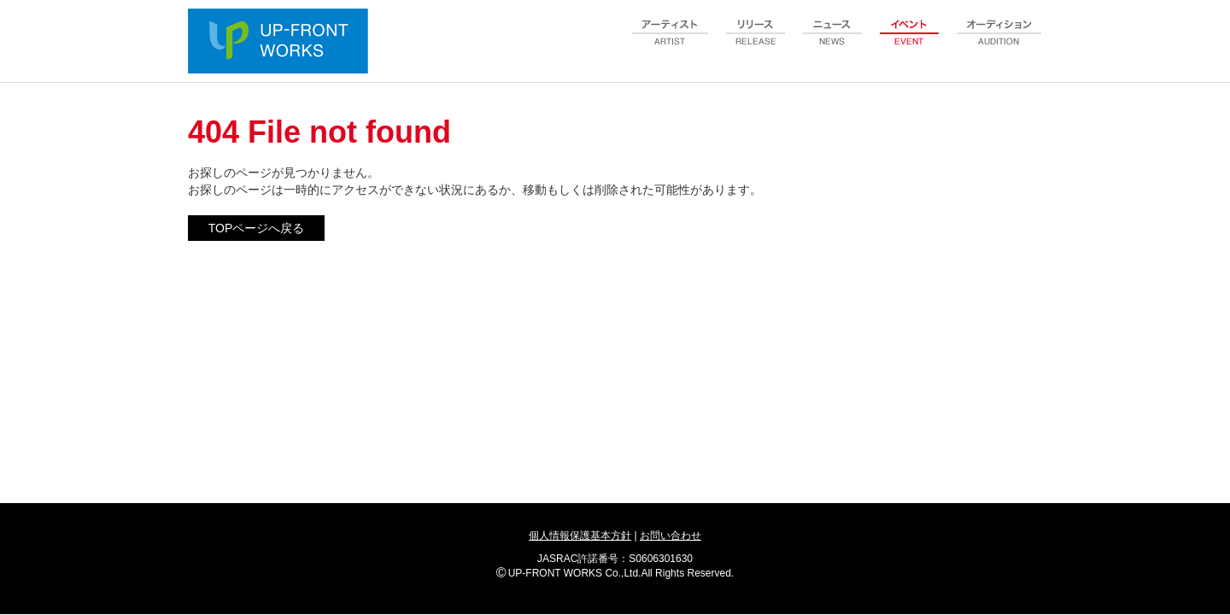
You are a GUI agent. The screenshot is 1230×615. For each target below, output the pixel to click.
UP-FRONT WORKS (282, 43)
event (910, 42)
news (833, 42)
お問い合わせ (670, 536)
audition (999, 42)
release (756, 42)
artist (670, 42)
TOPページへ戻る (256, 228)
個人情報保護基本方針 (580, 536)
